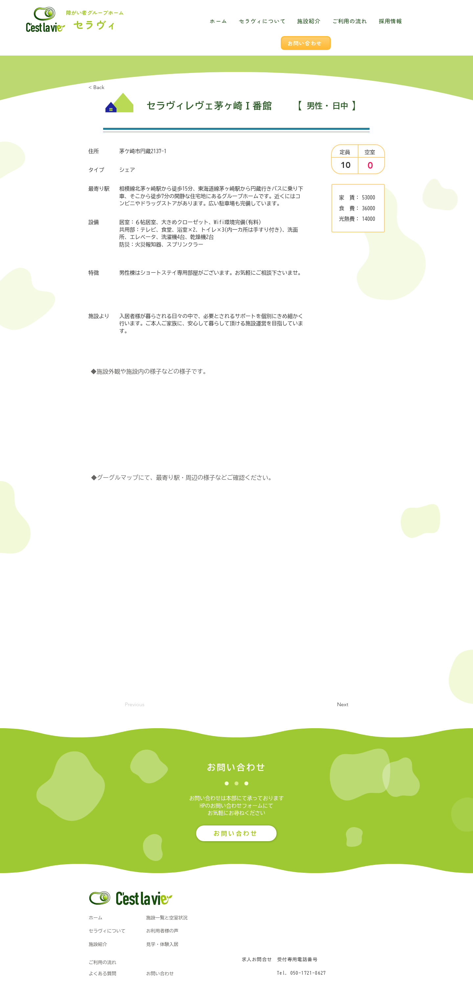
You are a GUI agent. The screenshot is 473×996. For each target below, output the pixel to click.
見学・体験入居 (162, 944)
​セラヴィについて (107, 931)
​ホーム (95, 917)
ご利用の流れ (102, 962)
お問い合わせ (160, 973)
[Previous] (146, 704)
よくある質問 (102, 973)
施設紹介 (98, 944)
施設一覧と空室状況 (167, 917)
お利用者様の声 (162, 931)
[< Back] (110, 87)
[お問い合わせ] (306, 43)
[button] (331, 704)
